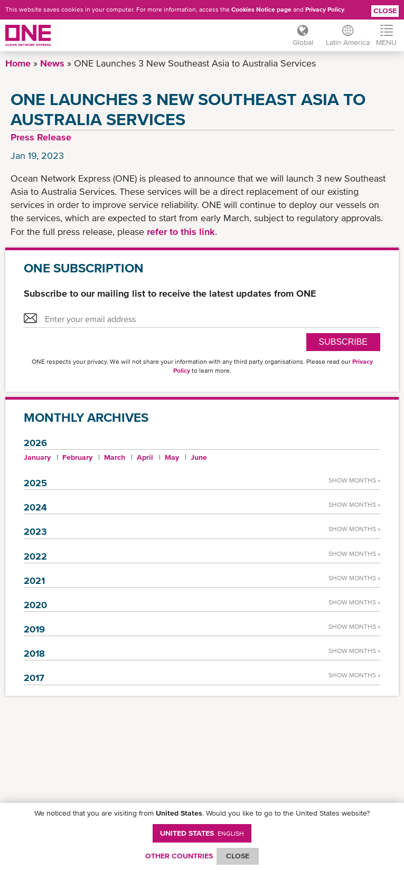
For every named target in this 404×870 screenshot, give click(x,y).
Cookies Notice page (261, 9)
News (52, 63)
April (145, 457)
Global (303, 42)
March (114, 457)
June (199, 457)
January (37, 457)
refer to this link (179, 231)
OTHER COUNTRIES (179, 856)
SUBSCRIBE (343, 341)
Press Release (41, 137)
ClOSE (237, 856)
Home (18, 63)
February (77, 457)
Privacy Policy (324, 9)
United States (202, 833)
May (172, 457)
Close (385, 10)
